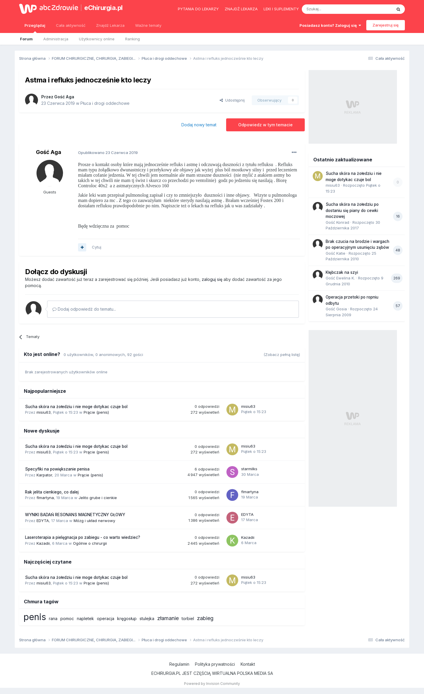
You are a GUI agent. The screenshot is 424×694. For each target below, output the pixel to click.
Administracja (55, 39)
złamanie (168, 618)
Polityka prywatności (215, 664)
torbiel (188, 618)
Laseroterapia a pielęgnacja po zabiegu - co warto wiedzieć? (82, 537)
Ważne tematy (148, 25)
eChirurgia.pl (103, 7)
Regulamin (179, 664)
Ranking (132, 39)
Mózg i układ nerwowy (94, 520)
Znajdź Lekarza (110, 25)
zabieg (205, 618)
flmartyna (45, 497)
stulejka (147, 618)
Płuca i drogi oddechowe (105, 103)
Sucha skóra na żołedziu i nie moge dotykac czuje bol (76, 406)
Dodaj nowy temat (198, 124)
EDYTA (43, 520)
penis (35, 617)
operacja (105, 618)
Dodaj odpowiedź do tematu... (84, 309)
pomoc (67, 618)
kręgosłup (127, 618)
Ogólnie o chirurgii (90, 543)
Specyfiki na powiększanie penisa (57, 469)
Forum (26, 39)
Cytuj (96, 247)
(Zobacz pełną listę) (282, 354)
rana (53, 618)
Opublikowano (108, 152)
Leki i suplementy (281, 8)
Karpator (44, 475)
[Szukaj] (332, 9)
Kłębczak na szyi (342, 272)
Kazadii (43, 543)
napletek (85, 618)
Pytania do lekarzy (198, 8)
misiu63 (44, 412)
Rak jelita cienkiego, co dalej (52, 492)
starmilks (249, 468)
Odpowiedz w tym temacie (265, 124)
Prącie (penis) (96, 412)
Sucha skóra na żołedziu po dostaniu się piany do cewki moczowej (352, 210)
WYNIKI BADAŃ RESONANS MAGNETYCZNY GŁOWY (75, 514)
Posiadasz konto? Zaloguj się (330, 25)
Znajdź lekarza (241, 8)
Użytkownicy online (97, 39)
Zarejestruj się (385, 25)
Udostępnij (232, 100)
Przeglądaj (34, 28)
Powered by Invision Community (212, 683)
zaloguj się (212, 279)
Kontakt (248, 664)
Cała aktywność (70, 25)
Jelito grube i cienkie (98, 497)
